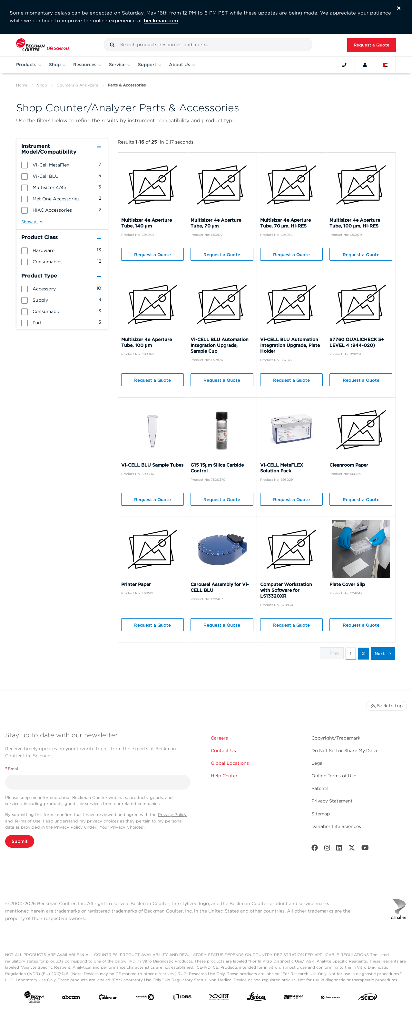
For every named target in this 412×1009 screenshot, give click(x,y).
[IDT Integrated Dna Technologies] (219, 998)
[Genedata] (145, 998)
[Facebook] (314, 849)
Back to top (386, 705)
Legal (317, 763)
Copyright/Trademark (335, 738)
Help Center (224, 775)
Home (21, 85)
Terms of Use (27, 821)
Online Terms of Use (333, 775)
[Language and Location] (385, 64)
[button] (112, 45)
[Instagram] (327, 849)
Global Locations (230, 763)
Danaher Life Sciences (336, 826)
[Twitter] (351, 849)
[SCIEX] (368, 998)
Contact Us (223, 750)
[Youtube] (365, 849)
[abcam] (71, 999)
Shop (42, 85)
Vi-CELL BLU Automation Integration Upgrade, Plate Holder (290, 345)
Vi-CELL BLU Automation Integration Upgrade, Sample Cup (220, 345)
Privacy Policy (172, 814)
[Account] (365, 64)
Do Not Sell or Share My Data (344, 750)
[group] (62, 164)
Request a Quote (371, 45)
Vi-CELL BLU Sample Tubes (152, 465)
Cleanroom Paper (348, 465)
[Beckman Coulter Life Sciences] (42, 45)
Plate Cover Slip (347, 584)
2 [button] (363, 653)
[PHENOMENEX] (330, 998)
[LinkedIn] (339, 849)
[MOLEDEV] (293, 998)
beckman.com (161, 21)
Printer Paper (136, 584)
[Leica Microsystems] (256, 998)
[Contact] (344, 64)
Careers (219, 738)
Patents (320, 788)
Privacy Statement (332, 800)
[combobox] (208, 44)
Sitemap (320, 813)
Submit (20, 841)
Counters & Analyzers (77, 85)
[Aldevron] (108, 998)
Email (12, 769)
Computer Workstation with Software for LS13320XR (286, 590)
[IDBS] (182, 998)
